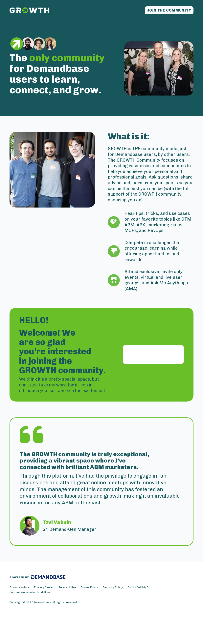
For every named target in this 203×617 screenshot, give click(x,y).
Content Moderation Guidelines (30, 592)
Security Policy (113, 587)
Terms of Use (67, 587)
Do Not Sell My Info (139, 587)
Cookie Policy (89, 587)
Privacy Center (44, 587)
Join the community (169, 10)
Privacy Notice (19, 587)
